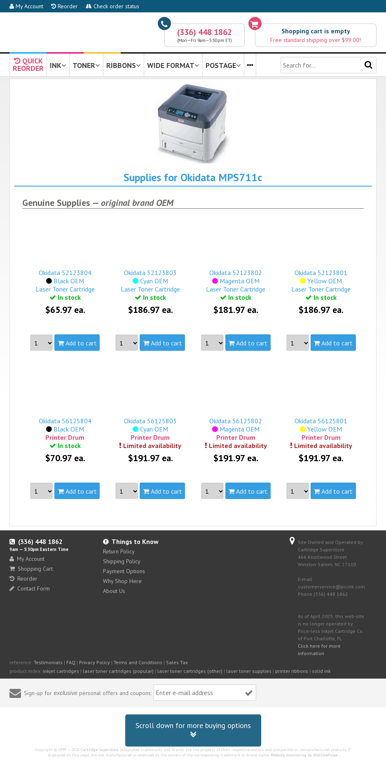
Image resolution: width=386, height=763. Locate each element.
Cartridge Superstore (99, 749)
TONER (86, 65)
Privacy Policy (94, 662)
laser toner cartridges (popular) (118, 671)
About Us (114, 591)
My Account (26, 6)
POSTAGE (223, 65)
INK (58, 65)
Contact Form (29, 588)
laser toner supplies (248, 671)
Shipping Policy (121, 561)
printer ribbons (291, 671)
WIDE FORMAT (173, 65)
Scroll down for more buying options (193, 730)
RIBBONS (123, 65)
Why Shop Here (122, 581)
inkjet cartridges (61, 671)
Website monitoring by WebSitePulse (304, 755)
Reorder (64, 6)
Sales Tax (177, 662)
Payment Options (124, 571)
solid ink (321, 671)
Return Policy (119, 551)
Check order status (112, 6)
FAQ (70, 662)
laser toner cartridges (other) (189, 671)
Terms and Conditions (138, 662)
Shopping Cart (31, 568)
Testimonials (48, 662)
